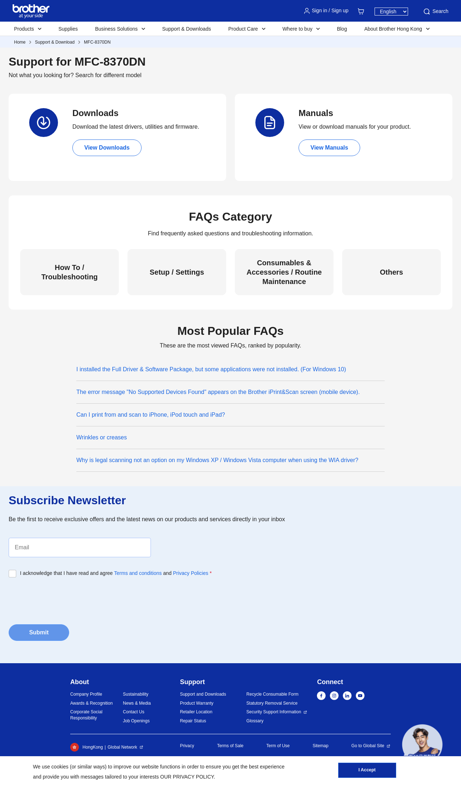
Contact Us (133, 711)
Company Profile (86, 694)
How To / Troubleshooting (69, 272)
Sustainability (135, 694)
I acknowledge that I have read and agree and (116, 573)
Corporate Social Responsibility (86, 715)
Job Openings (136, 720)
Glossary (254, 720)
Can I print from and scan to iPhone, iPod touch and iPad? (150, 415)
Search (435, 11)
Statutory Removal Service (271, 703)
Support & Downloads (186, 29)
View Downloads (107, 148)
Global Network (122, 747)
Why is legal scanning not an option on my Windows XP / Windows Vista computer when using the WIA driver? (217, 460)
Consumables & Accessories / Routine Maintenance (284, 272)
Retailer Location (196, 711)
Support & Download (55, 42)
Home (20, 42)
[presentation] (63, 599)
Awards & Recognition (91, 703)
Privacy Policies (190, 573)
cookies (60, 767)
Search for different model (108, 75)
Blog (342, 29)
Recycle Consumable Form (272, 694)
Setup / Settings (176, 272)
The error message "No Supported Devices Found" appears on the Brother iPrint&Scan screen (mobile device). (218, 392)
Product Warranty (197, 703)
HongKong (86, 747)
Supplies (68, 29)
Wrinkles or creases (101, 437)
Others (391, 272)
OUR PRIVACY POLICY (187, 777)
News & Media (137, 703)
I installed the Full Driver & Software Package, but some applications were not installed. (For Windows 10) (211, 369)
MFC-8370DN (97, 42)
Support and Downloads (203, 694)
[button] (422, 744)
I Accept (367, 771)
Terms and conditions (138, 573)
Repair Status (193, 720)
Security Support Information (273, 711)
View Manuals (329, 148)
